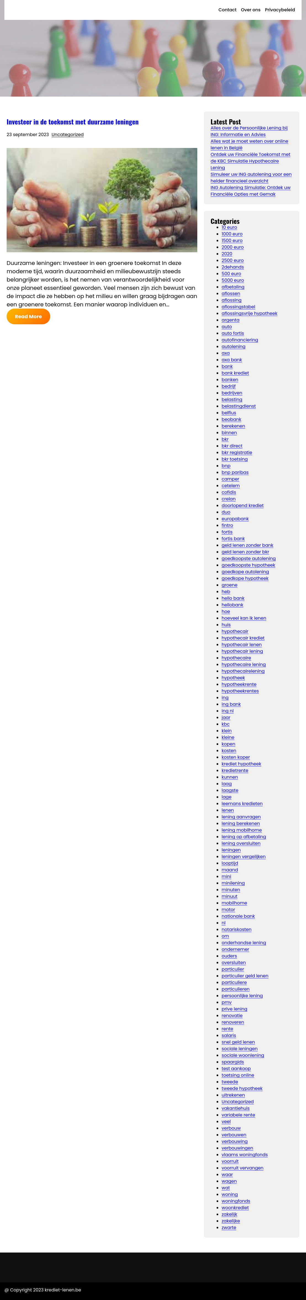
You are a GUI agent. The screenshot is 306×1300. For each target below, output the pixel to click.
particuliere (234, 982)
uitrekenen (233, 1095)
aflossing (231, 300)
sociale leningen (239, 1049)
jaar (226, 717)
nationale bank (238, 916)
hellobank (232, 605)
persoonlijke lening (242, 996)
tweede (230, 1082)
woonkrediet (235, 1208)
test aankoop (236, 1068)
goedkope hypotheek (245, 578)
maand (230, 870)
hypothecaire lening (244, 664)
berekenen (233, 426)
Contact (227, 10)
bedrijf (229, 386)
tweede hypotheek (242, 1088)
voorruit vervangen (243, 1168)
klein (227, 731)
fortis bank (233, 538)
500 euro (231, 273)
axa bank (232, 360)
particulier (233, 969)
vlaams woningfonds (245, 1155)
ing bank (231, 704)
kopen (228, 744)
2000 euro (233, 247)
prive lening (234, 1009)
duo (226, 512)
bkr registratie (237, 452)
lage (227, 797)
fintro (227, 525)
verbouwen (234, 1135)
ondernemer (235, 949)
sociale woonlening (243, 1055)
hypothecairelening (243, 671)
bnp (226, 466)
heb (226, 591)
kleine (228, 737)
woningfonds (236, 1201)
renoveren (233, 1022)
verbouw (231, 1128)
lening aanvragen (241, 817)
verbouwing (235, 1141)
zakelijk (229, 1214)
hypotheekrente (239, 684)
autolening (233, 346)
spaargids (233, 1062)
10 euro (229, 227)
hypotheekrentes (240, 691)
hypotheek (233, 678)
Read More (28, 316)
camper (230, 479)
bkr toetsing (235, 459)
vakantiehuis (236, 1108)
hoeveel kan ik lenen (244, 618)
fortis (227, 532)
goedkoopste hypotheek (248, 565)
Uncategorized (68, 134)
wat (226, 1188)
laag (227, 784)
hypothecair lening (242, 651)
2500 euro (233, 260)
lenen (228, 810)
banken (230, 379)
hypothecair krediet (243, 638)
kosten (229, 750)
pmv (227, 1002)
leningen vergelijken (243, 856)
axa (226, 353)
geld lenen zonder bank (247, 545)
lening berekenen (241, 823)
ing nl (227, 711)
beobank (231, 419)
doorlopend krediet (243, 505)
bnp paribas (235, 472)
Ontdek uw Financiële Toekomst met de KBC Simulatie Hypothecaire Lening (250, 161)
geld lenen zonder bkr (245, 552)
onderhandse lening (244, 943)
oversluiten (234, 962)
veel (226, 1121)
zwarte (229, 1227)
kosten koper (236, 757)
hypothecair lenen (242, 644)
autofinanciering (240, 340)
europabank (235, 519)
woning (230, 1194)
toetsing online (238, 1075)
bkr (225, 439)
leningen (231, 850)
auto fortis (233, 333)
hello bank (233, 598)
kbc (226, 724)
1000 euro (232, 234)
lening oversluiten (241, 843)
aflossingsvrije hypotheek (249, 313)
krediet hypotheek (241, 764)
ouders (229, 956)
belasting (232, 399)
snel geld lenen (238, 1042)
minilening (233, 883)
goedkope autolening (245, 572)
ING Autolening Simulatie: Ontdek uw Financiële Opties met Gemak (251, 190)
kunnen (230, 777)
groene (229, 585)
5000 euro (233, 280)
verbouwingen (237, 1148)
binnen (229, 432)
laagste (230, 790)
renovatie (232, 1015)
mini (226, 876)
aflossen (231, 293)
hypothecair (235, 631)
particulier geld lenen (245, 976)
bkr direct (232, 446)
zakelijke (231, 1221)
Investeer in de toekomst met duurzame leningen (73, 121)
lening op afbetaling (244, 837)
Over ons (250, 10)
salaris (229, 1035)
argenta (230, 320)
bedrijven (232, 393)
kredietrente (235, 770)
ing (225, 697)
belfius (229, 413)
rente (227, 1029)
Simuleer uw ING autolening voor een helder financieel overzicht (251, 177)
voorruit (230, 1161)
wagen (229, 1181)
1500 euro (232, 240)
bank (227, 366)
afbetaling (233, 287)
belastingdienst (239, 406)
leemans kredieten (242, 803)
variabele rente (238, 1115)
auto (227, 326)
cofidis (229, 492)
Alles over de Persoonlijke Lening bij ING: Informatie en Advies (249, 131)
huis (226, 625)
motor (228, 909)
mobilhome (234, 903)
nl (223, 923)
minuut (229, 896)
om (225, 936)
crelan (229, 499)
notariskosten (236, 929)
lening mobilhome (242, 830)
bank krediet (235, 373)
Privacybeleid (280, 10)
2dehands (233, 267)
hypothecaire (236, 658)
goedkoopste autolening (249, 558)
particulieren (235, 989)
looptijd (230, 863)
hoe (226, 611)
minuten (231, 890)
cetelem (231, 485)
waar (227, 1174)
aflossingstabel (238, 307)
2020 (227, 254)
